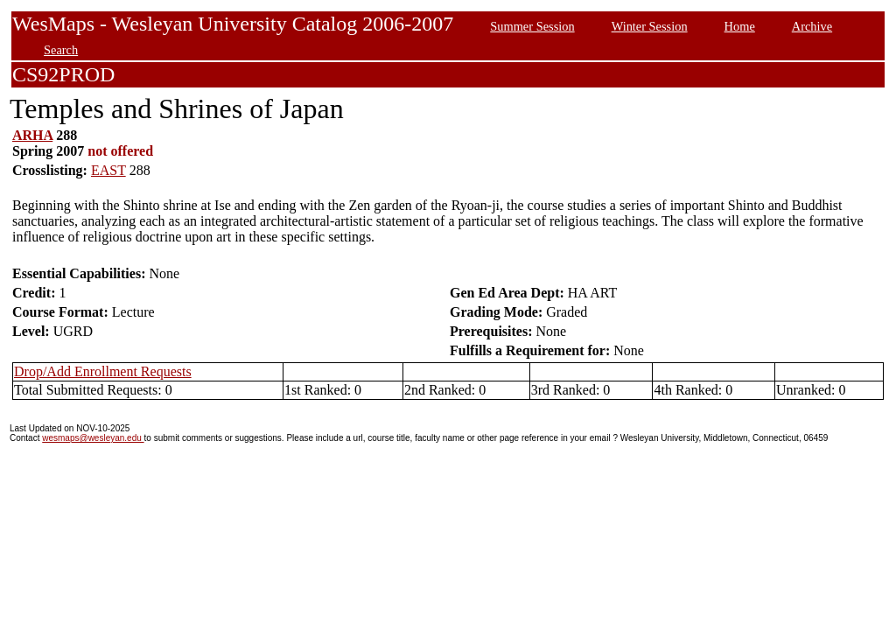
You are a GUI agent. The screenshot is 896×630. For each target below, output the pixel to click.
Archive (812, 26)
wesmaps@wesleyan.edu (93, 438)
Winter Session (650, 26)
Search (61, 50)
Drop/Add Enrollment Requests (103, 371)
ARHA (32, 135)
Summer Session (532, 26)
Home (739, 26)
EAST (108, 170)
